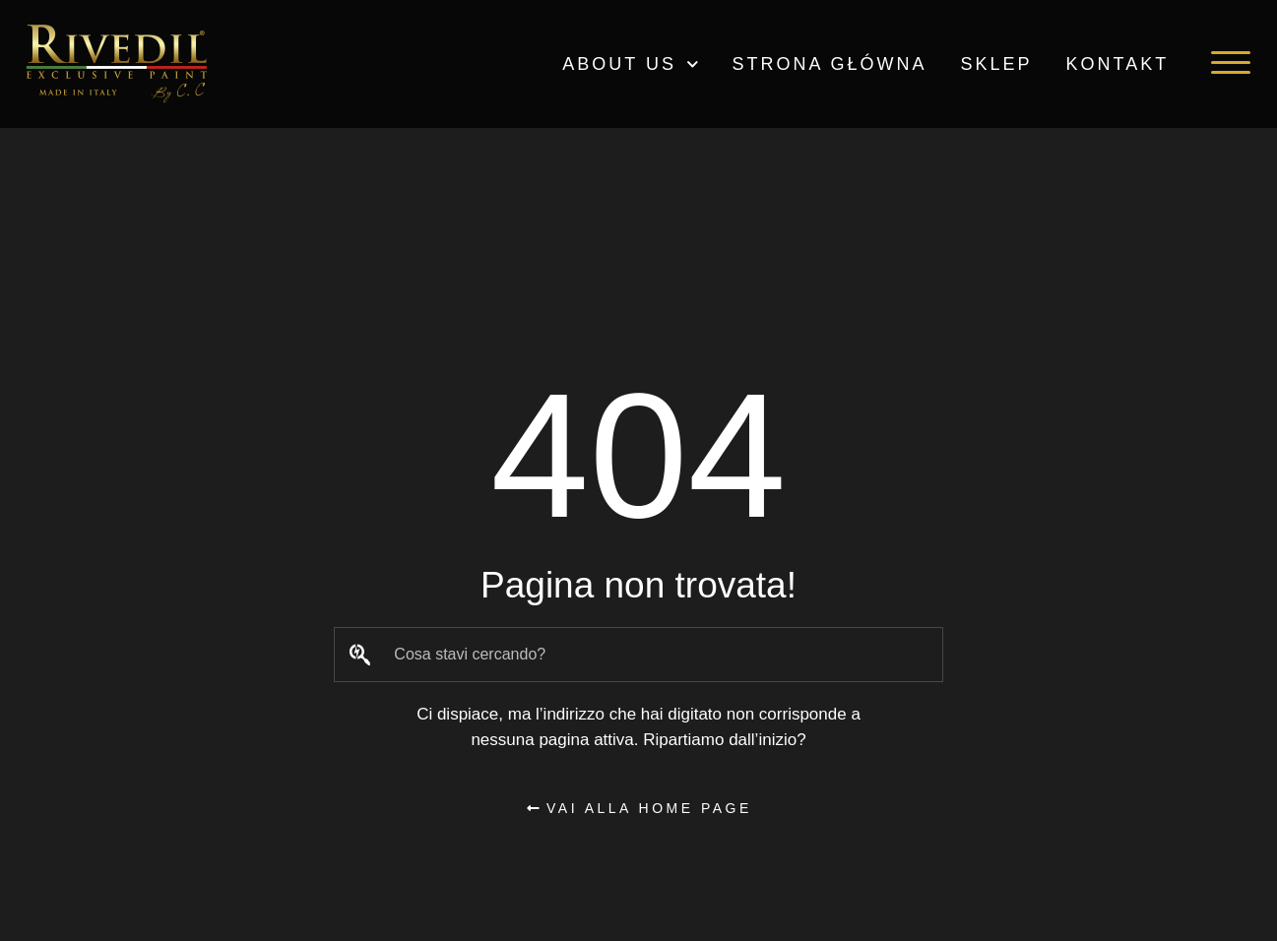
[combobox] (638, 654)
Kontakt (1118, 64)
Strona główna (830, 64)
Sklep (997, 64)
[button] (1230, 63)
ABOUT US (630, 64)
